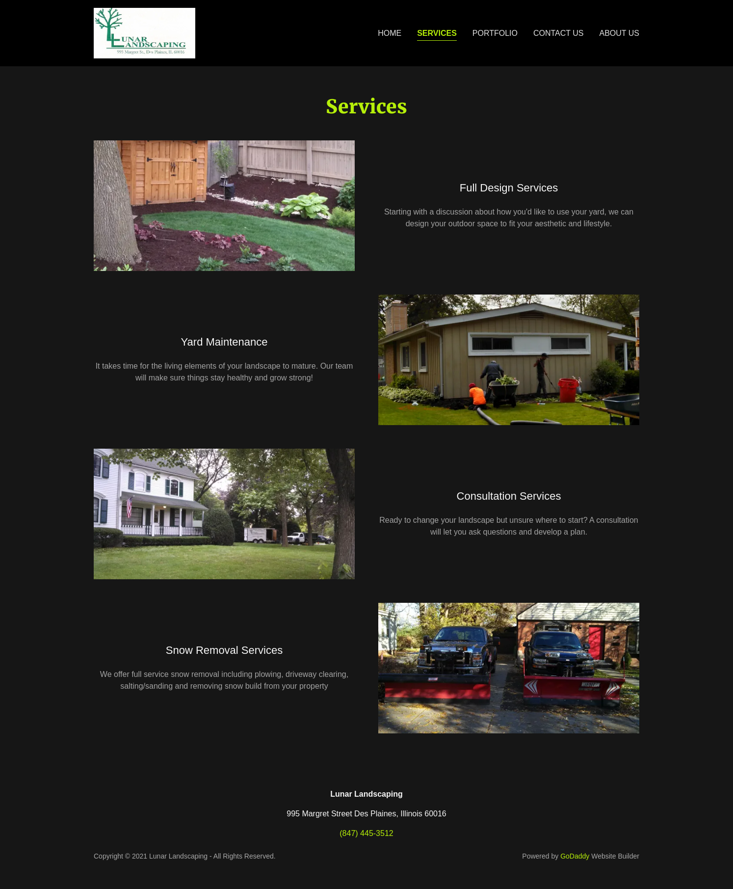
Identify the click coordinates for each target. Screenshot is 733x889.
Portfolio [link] (495, 33)
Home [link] (389, 33)
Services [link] (437, 33)
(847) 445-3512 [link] (366, 833)
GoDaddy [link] (574, 856)
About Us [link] (620, 33)
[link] (144, 32)
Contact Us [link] (558, 33)
